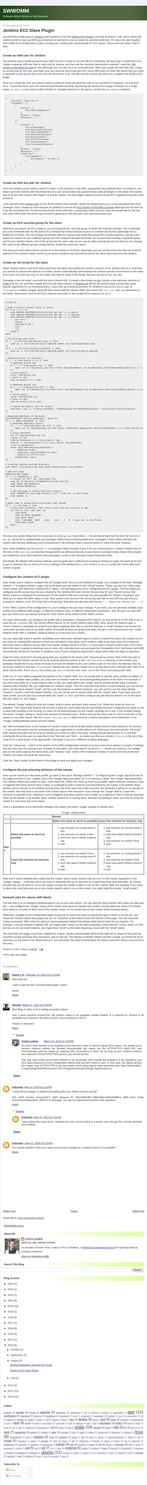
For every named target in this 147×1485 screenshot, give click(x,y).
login (51, 1434)
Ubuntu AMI (32, 203)
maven (101, 1434)
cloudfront (50, 1412)
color (75, 1413)
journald (64, 1429)
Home (74, 1207)
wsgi (39, 1453)
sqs (36, 1445)
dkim (64, 1416)
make (91, 1434)
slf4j (130, 1441)
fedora (79, 1420)
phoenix (96, 1438)
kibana (91, 1429)
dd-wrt (21, 1416)
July (13, 1374)
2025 (11, 1280)
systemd (70, 1444)
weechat (11, 1453)
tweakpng (33, 1450)
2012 (11, 1382)
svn (59, 1445)
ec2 (17, 951)
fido (88, 1420)
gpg (69, 1424)
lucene (74, 1434)
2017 (11, 1319)
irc (139, 1424)
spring (19, 1445)
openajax (22, 1438)
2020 (11, 1302)
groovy (97, 1424)
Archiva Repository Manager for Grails (31, 1361)
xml (45, 1453)
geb (19, 1424)
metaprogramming (116, 1434)
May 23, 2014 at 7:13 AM (47, 1114)
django (56, 1416)
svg (52, 1445)
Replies (20, 1031)
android (7, 1409)
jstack (82, 1429)
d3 (142, 1413)
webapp (139, 1449)
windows (29, 1453)
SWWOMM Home (14, 1222)
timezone (139, 1445)
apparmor (61, 1409)
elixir (16, 1419)
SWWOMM (16, 11)
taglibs (84, 1445)
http (116, 1424)
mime (130, 1434)
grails (79, 1424)
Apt (99, 280)
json (73, 1429)
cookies (111, 1413)
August (15, 1357)
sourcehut (8, 1445)
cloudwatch (64, 1413)
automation (118, 1409)
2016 (11, 1325)
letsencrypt (103, 1429)
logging (38, 1433)
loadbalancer (16, 1434)
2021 (11, 1297)
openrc (33, 1438)
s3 (100, 1441)
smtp (138, 1441)
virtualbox (102, 1450)
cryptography (131, 1413)
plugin (117, 1438)
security (119, 1441)
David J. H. (18, 971)
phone (107, 1438)
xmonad (54, 1453)
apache (45, 1409)
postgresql (9, 1441)
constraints (86, 1413)
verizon (85, 1450)
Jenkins (38, 36)
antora (32, 1409)
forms (6, 1424)
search (109, 1441)
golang (61, 1424)
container (99, 1412)
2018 (11, 1314)
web (130, 1450)
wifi (19, 1453)
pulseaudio (47, 1441)
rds (72, 1441)
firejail (129, 1420)
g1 (13, 1424)
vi (93, 1450)
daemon (10, 1416)
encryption (47, 1420)
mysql (8, 1437)
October (15, 1346)
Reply (15, 991)
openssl (44, 1437)
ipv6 (132, 1424)
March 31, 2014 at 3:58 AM (36, 1001)
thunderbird (126, 1445)
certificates (10, 1412)
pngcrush (136, 1438)
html (108, 1424)
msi (138, 1434)
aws (12, 951)
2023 (11, 1286)
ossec (64, 1438)
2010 (11, 1393)
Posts (10, 1466)
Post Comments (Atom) (31, 1214)
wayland (120, 1450)
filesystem (105, 1419)
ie (125, 1424)
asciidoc (105, 1409)
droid (95, 1416)
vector (76, 1450)
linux (139, 1428)
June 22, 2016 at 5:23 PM (38, 1140)
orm (55, 1437)
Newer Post (9, 1207)
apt (85, 1409)
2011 (11, 1387)
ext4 (70, 1420)
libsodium (115, 1429)
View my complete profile (35, 1253)
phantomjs (83, 1438)
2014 (11, 1336)
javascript (20, 1429)
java (6, 1428)
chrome (37, 1412)
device (40, 1416)
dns (72, 1416)
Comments (13, 1472)
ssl (43, 1444)
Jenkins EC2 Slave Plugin (28, 30)
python (60, 1441)
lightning (127, 1429)
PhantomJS (81, 283)
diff (47, 1416)
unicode (66, 1450)
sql (27, 1444)
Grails (6, 283)
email (27, 1420)
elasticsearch (137, 1416)
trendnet (21, 1449)
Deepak (16, 1001)
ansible (20, 1409)
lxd (82, 1434)
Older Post (138, 1207)
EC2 (39, 40)
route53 (81, 1441)
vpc (111, 1449)
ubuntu (47, 1449)
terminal (94, 1445)
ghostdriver (42, 1424)
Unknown (17, 1083)
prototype (34, 1441)
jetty (54, 1429)
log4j (27, 1434)
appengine (75, 1409)
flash (138, 1420)
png (125, 1438)
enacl (37, 1420)
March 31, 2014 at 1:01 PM (59, 1038)
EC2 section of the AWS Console (95, 207)
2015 (11, 1330)
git (52, 1424)
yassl (63, 1453)
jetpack (45, 1429)
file (94, 1420)
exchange (60, 1420)
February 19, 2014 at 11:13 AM (43, 971)
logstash (63, 1434)
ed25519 (124, 1416)
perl (73, 1438)
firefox (118, 1419)
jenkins (23, 951)
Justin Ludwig (29, 1038)
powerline (22, 1441)
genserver (29, 1424)
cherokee (24, 1412)
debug (30, 1416)
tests (104, 1445)
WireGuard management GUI (98, 1244)
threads (114, 1445)
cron (120, 1413)
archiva (94, 1409)
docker (82, 1416)
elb (8, 1420)
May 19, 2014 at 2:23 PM (38, 1083)
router (92, 1441)
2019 (11, 1308)
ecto (113, 1416)
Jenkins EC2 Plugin (82, 36)
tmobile (10, 1450)
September (17, 1351)
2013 (11, 1341)
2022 (11, 1291)
